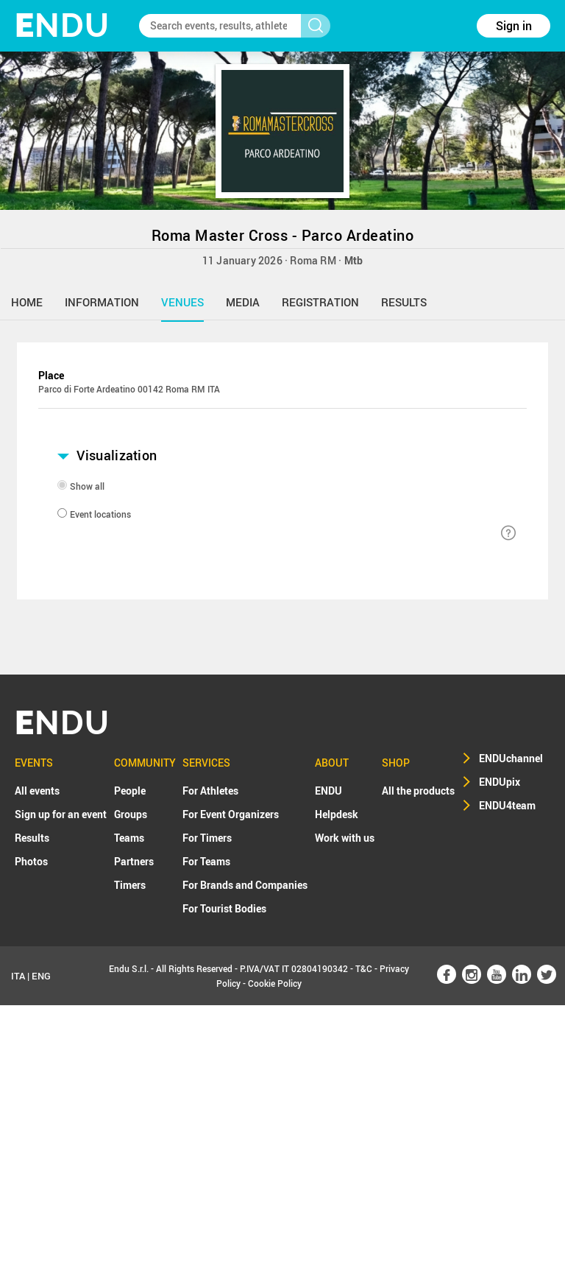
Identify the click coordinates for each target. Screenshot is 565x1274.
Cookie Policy (275, 1252)
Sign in (514, 26)
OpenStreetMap (493, 612)
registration (320, 302)
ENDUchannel (511, 1027)
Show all (87, 755)
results (404, 302)
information (102, 302)
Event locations (100, 783)
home (27, 302)
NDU (62, 25)
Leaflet (438, 612)
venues (182, 302)
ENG (41, 1244)
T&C (363, 1237)
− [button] (56, 434)
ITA (18, 1244)
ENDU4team (507, 1074)
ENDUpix (499, 1050)
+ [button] (56, 415)
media (243, 302)
